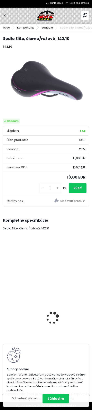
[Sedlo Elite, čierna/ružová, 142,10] (46, 80)
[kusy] (50, 188)
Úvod (6, 28)
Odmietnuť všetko (24, 398)
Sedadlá (47, 28)
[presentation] (5, 311)
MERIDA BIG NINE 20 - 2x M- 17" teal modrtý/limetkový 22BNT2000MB (33, 315)
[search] (85, 15)
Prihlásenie (56, 3)
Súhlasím (55, 398)
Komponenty (25, 28)
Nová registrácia (79, 3)
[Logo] (46, 15)
